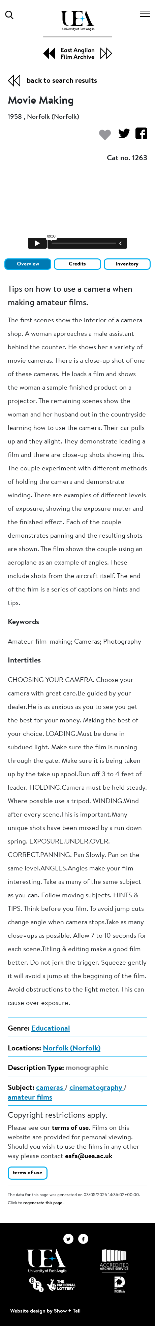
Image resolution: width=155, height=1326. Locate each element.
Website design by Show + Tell (45, 1311)
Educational (50, 1029)
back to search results (62, 81)
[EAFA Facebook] (85, 1238)
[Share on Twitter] (121, 137)
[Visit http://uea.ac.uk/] (46, 1261)
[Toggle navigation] (145, 15)
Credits (77, 264)
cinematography (96, 1088)
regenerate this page (43, 1203)
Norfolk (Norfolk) (71, 1048)
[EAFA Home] (77, 35)
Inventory (127, 264)
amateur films (30, 1098)
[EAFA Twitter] (70, 1238)
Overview (28, 264)
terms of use (70, 1128)
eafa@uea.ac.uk (88, 1156)
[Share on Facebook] (138, 137)
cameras (50, 1088)
